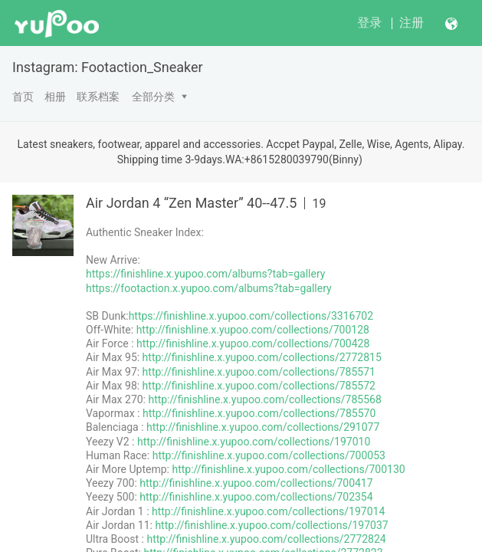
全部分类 (153, 96)
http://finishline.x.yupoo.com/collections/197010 (253, 441)
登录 (369, 22)
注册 (411, 22)
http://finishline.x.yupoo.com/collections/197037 (271, 525)
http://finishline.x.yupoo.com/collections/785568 (264, 399)
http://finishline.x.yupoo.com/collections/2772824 (265, 539)
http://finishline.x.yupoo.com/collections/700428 (252, 343)
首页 (23, 96)
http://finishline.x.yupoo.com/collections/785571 (259, 372)
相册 (55, 96)
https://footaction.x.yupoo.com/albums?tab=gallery (209, 288)
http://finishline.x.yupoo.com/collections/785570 (259, 413)
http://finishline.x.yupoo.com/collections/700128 (252, 330)
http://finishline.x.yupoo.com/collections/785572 (259, 386)
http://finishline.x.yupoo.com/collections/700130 (288, 469)
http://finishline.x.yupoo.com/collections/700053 (268, 455)
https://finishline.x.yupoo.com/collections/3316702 (251, 316)
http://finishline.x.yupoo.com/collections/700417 (255, 483)
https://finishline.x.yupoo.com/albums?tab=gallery (205, 274)
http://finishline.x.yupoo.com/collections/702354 (255, 497)
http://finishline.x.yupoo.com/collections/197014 (268, 511)
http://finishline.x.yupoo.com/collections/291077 (262, 427)
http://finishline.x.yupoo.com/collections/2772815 (262, 357)
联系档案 (98, 96)
